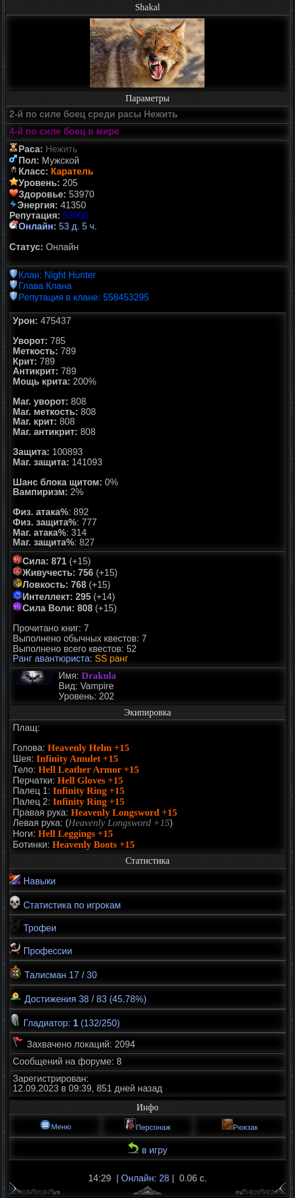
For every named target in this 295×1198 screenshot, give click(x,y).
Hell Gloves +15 (90, 780)
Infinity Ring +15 (88, 790)
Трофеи (32, 926)
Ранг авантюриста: (52, 658)
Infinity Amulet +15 (77, 758)
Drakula (98, 675)
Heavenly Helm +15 (88, 747)
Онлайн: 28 (145, 1178)
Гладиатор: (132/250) (64, 1021)
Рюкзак (240, 1125)
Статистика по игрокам (65, 903)
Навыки (32, 879)
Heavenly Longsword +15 (124, 812)
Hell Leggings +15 (75, 833)
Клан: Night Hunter (57, 275)
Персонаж (147, 1125)
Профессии (40, 949)
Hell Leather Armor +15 (88, 769)
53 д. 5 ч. (57, 226)
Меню (55, 1125)
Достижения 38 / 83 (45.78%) (77, 997)
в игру (147, 1148)
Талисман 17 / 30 (53, 972)
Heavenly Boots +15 (93, 844)
